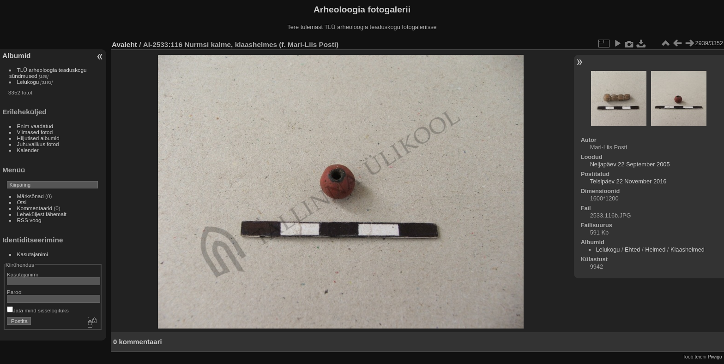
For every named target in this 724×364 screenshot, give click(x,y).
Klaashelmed (687, 249)
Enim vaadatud (35, 126)
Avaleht (124, 44)
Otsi (22, 202)
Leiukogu (28, 82)
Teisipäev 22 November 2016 (628, 181)
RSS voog (29, 220)
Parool (15, 292)
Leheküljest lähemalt (41, 214)
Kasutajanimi (32, 254)
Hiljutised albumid (38, 138)
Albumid (16, 55)
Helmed (655, 249)
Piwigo (715, 356)
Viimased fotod (35, 132)
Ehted (632, 249)
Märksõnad (30, 196)
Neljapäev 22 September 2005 (630, 164)
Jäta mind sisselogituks (38, 310)
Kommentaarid (35, 208)
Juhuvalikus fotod (38, 144)
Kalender (28, 150)
